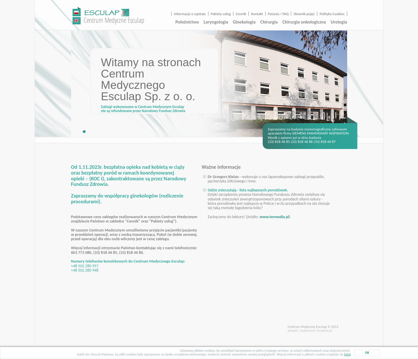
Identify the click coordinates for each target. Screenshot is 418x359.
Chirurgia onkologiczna (304, 22)
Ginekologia (244, 22)
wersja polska (77, 11)
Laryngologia (215, 22)
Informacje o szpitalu (190, 14)
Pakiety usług (221, 14)
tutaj (347, 354)
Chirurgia (269, 22)
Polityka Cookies (332, 14)
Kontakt (257, 14)
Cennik (241, 14)
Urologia (339, 22)
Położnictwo (187, 22)
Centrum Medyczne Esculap (114, 16)
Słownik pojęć (304, 14)
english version (77, 19)
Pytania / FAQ (278, 14)
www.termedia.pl (274, 216)
